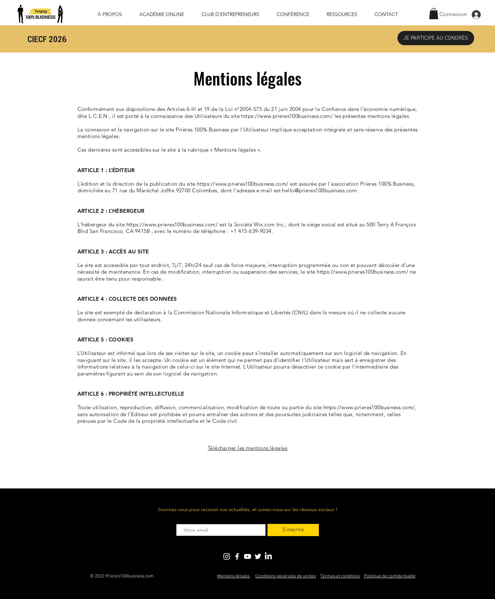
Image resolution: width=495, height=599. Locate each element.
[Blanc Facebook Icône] (237, 556)
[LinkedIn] (268, 556)
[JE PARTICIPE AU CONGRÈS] (435, 38)
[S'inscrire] (293, 530)
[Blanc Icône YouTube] (247, 556)
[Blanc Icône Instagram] (226, 556)
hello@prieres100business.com (319, 190)
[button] (433, 13)
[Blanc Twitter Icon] (258, 556)
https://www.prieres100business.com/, (369, 407)
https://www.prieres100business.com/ (287, 116)
